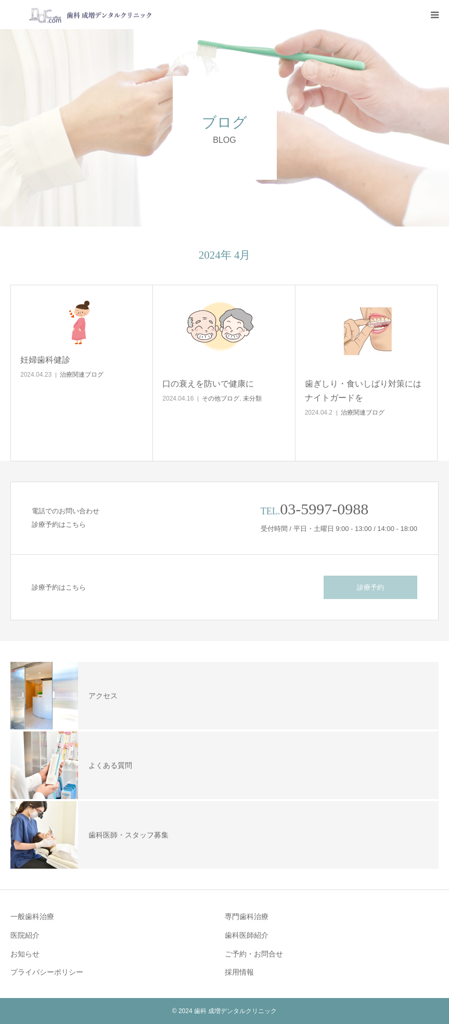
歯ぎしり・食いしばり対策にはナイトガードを (363, 390)
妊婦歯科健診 (45, 359)
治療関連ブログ (82, 374)
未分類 (252, 398)
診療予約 (370, 587)
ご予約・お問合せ (254, 954)
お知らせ (25, 954)
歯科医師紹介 (246, 935)
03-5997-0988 (324, 508)
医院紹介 (25, 935)
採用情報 (239, 972)
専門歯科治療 (246, 916)
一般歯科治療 (32, 916)
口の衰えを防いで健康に (208, 383)
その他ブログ (220, 398)
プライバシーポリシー (46, 972)
